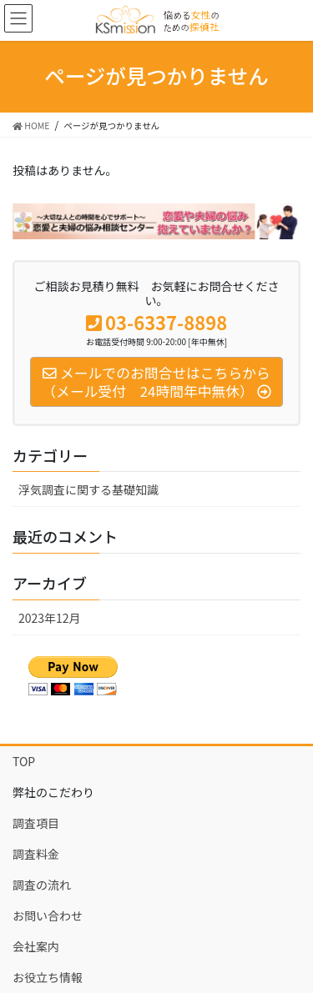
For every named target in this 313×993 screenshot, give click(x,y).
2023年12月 (49, 617)
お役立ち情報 (48, 977)
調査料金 (36, 853)
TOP (24, 761)
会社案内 (36, 946)
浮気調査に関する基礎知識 (88, 489)
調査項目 (36, 823)
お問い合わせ (48, 915)
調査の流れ (42, 884)
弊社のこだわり (53, 792)
